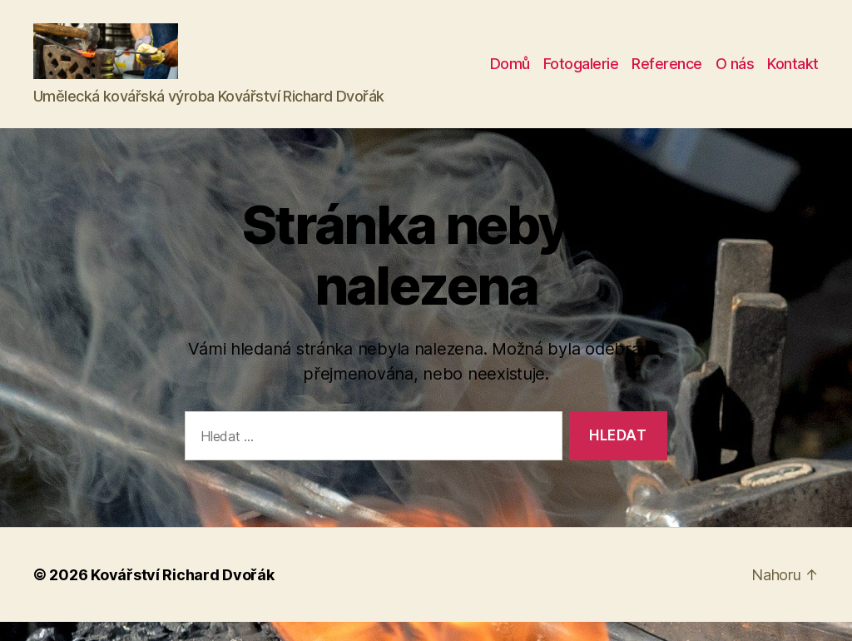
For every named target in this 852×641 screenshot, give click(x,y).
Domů (510, 73)
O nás (735, 73)
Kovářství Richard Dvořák (183, 594)
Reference (667, 73)
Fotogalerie (581, 73)
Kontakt (793, 73)
